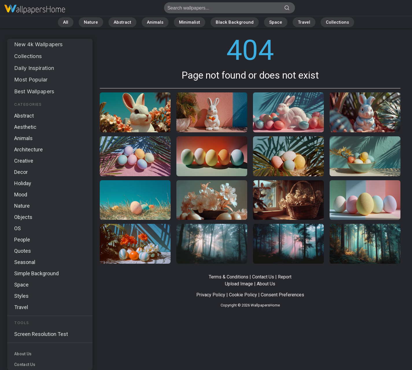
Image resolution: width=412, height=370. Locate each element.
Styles (21, 296)
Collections (337, 22)
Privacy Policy (210, 295)
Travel (304, 22)
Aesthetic (25, 127)
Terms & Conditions (228, 277)
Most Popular (31, 80)
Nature (91, 22)
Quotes (22, 251)
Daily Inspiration (34, 68)
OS (17, 228)
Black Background (235, 22)
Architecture (28, 149)
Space (275, 22)
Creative (23, 161)
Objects (23, 217)
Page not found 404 (34, 9)
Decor (21, 172)
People (22, 240)
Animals (155, 22)
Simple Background (36, 273)
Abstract (122, 22)
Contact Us (24, 364)
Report (284, 277)
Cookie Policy (243, 295)
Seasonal (24, 262)
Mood (20, 194)
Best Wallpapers (34, 91)
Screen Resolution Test (41, 334)
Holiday (22, 183)
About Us (23, 354)
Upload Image (239, 284)
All (65, 22)
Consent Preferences (282, 295)
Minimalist (189, 22)
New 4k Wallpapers (38, 44)
